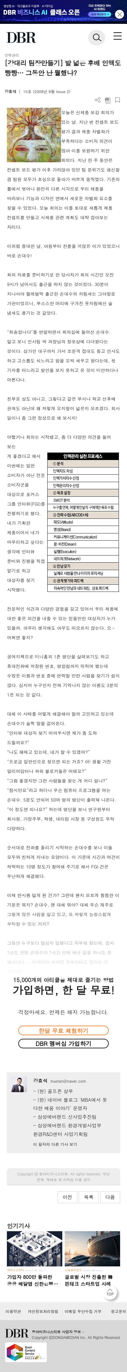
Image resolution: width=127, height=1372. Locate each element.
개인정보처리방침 (43, 1311)
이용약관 (13, 1311)
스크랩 (118, 100)
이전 (67, 1197)
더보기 (98, 100)
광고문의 (118, 1311)
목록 (88, 1197)
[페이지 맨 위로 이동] (111, 1294)
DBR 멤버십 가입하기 (64, 1043)
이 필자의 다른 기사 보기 (55, 1144)
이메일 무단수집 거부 (83, 1311)
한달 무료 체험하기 (63, 1031)
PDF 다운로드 (108, 100)
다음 (110, 1197)
